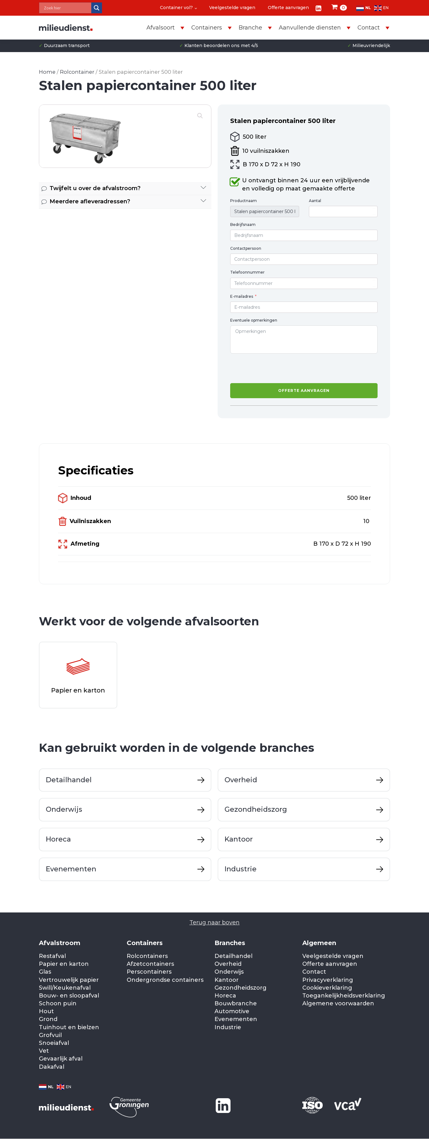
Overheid (227, 964)
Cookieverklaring (327, 988)
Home (47, 72)
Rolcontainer (77, 72)
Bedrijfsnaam (243, 224)
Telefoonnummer (247, 272)
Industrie (227, 1027)
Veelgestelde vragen (232, 7)
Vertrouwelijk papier (69, 979)
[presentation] (278, 368)
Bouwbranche (235, 1003)
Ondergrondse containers (165, 979)
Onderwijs (229, 972)
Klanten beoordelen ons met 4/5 (218, 46)
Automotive (231, 1011)
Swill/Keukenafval (65, 988)
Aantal (315, 200)
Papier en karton (64, 964)
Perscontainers (149, 972)
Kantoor (226, 979)
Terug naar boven (214, 922)
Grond (48, 1019)
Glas (45, 972)
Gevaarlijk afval (60, 1059)
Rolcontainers (147, 956)
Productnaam (243, 200)
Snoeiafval (54, 1043)
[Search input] (67, 8)
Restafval (52, 956)
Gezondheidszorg (240, 988)
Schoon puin (58, 1003)
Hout (46, 1011)
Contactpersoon (245, 248)
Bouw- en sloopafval (69, 995)
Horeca (225, 995)
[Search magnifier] (96, 8)
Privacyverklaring (327, 979)
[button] (200, 115)
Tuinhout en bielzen (69, 1027)
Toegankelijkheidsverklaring (343, 995)
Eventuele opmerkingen (253, 320)
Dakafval (51, 1067)
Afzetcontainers (150, 964)
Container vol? (176, 7)
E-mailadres (241, 296)
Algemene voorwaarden (338, 1003)
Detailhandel (233, 956)
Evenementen (235, 1019)
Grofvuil (50, 1035)
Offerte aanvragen (288, 7)
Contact (314, 972)
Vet (44, 1051)
